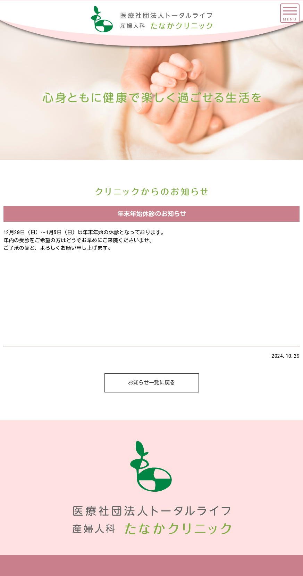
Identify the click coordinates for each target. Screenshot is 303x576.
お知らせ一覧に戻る (151, 382)
